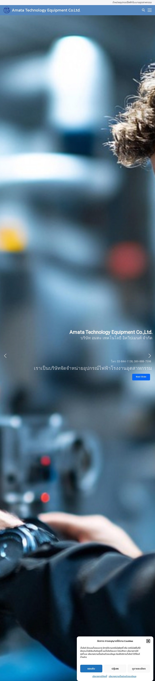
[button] (148, 645)
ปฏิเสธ (115, 673)
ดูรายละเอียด (139, 673)
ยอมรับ (91, 673)
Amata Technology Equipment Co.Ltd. (46, 10)
